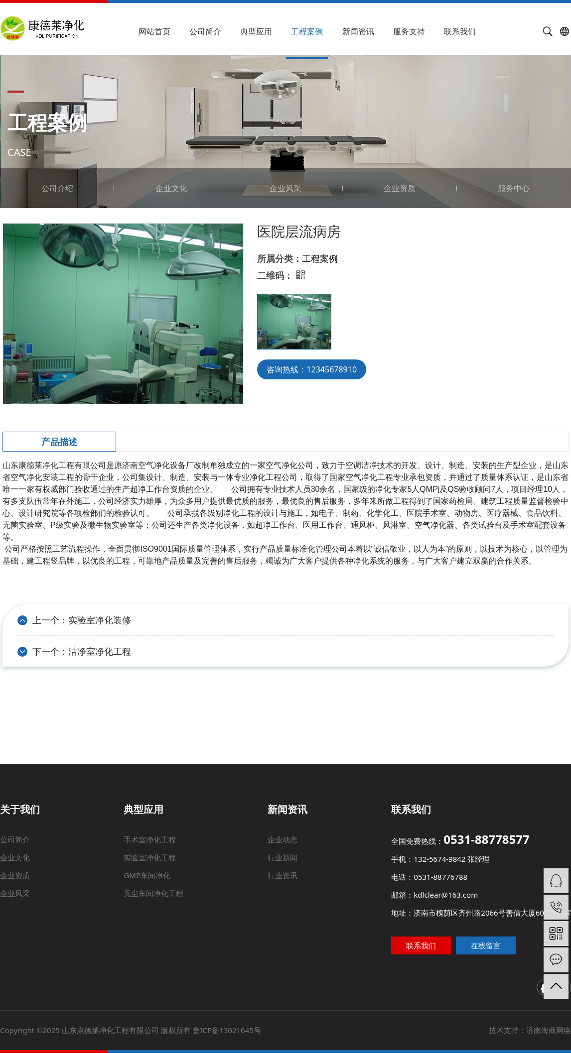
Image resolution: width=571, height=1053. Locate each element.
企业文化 (171, 188)
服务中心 (514, 188)
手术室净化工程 (174, 864)
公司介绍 (57, 188)
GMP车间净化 (160, 885)
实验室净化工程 (168, 874)
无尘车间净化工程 (159, 897)
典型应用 (256, 31)
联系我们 (460, 31)
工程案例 (307, 31)
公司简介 (205, 31)
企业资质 (400, 188)
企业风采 (285, 188)
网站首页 (154, 31)
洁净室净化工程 (99, 651)
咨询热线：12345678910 (312, 369)
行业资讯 (282, 885)
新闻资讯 (358, 31)
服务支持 (409, 31)
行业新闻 (283, 874)
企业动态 (283, 864)
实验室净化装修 (99, 620)
